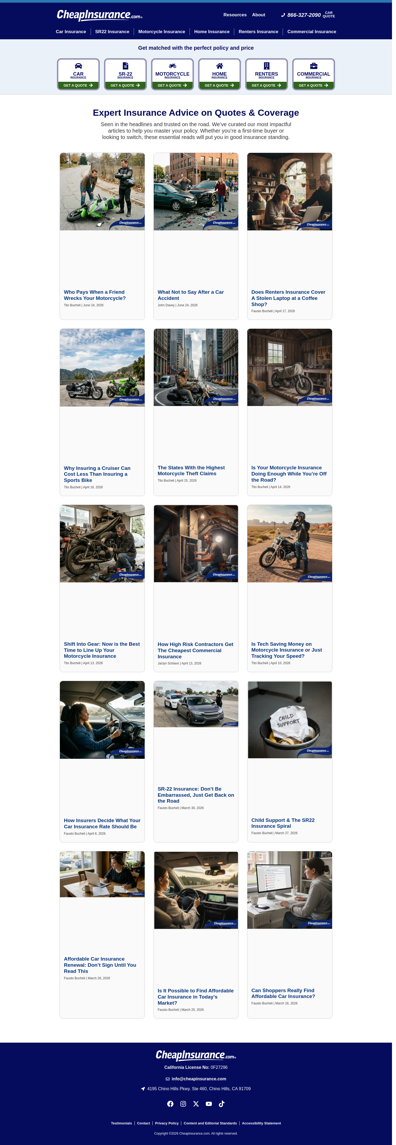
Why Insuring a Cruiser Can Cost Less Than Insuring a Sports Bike (97, 474)
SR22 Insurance (112, 31)
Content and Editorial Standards (210, 1123)
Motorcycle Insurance (162, 31)
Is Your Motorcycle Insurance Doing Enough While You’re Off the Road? (288, 474)
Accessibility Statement (261, 1123)
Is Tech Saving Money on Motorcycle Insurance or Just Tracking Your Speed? (286, 650)
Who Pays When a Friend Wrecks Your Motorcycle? (95, 295)
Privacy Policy (167, 1123)
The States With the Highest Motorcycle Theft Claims (191, 471)
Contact (143, 1123)
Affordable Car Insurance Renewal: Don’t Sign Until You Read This (100, 965)
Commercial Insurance (311, 31)
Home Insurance (211, 31)
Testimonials (121, 1123)
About (258, 14)
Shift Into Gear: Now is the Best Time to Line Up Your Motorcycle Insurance (102, 650)
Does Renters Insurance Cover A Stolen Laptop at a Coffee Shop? (288, 298)
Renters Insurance (258, 31)
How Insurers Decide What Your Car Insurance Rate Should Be (102, 823)
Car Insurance (71, 31)
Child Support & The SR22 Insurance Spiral (282, 823)
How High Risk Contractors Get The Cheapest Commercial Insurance (195, 650)
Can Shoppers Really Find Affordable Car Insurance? (283, 993)
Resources (235, 14)
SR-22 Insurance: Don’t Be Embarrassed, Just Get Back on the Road (196, 795)
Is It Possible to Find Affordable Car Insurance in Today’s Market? (196, 997)
